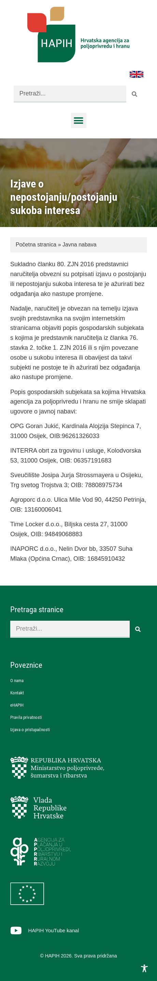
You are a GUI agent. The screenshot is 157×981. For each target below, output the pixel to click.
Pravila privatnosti (26, 717)
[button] (78, 120)
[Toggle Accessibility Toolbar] (144, 968)
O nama (17, 680)
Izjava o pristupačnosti (30, 729)
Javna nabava (79, 244)
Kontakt (17, 692)
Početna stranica (36, 244)
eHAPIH (17, 705)
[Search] (134, 94)
